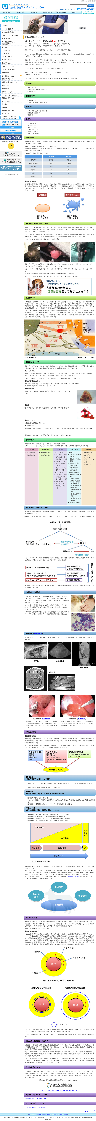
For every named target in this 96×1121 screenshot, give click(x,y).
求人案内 (4, 104)
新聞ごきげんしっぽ (8, 98)
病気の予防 (5, 85)
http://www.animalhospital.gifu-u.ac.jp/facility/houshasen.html (59, 1090)
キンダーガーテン (7, 60)
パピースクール (7, 56)
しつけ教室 (5, 53)
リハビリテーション (8, 66)
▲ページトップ (90, 1111)
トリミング (5, 47)
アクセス (65, 1114)
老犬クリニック (7, 63)
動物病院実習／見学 (8, 110)
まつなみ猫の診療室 (8, 32)
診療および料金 (58, 1114)
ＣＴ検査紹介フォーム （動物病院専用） (8, 43)
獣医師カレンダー (7, 92)
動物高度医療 (50, 1114)
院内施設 (44, 1114)
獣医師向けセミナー (8, 79)
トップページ (32, 1114)
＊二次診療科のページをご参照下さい (36, 1107)
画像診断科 (38, 633)
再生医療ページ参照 (74, 876)
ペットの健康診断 (7, 29)
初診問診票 (5, 88)
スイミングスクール (8, 69)
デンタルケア (6, 38)
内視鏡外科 (46, 719)
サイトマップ (6, 113)
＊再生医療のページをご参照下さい (36, 1099)
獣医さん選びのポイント (9, 82)
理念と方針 (38, 1114)
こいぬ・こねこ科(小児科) (10, 35)
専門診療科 (5, 73)
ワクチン (4, 25)
